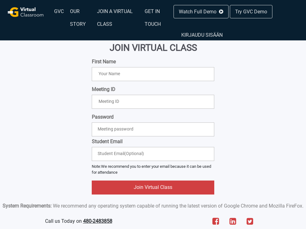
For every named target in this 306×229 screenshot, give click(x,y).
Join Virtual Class (153, 187)
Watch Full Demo (201, 12)
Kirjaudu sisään (202, 35)
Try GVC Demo (251, 12)
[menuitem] (59, 11)
